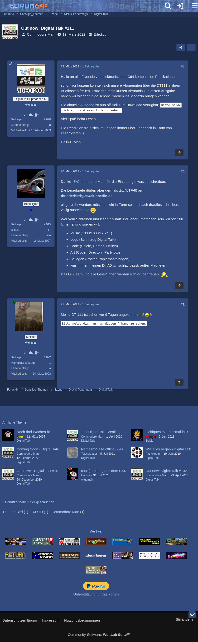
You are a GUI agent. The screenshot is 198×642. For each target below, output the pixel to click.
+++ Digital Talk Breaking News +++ (109, 432)
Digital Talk (23, 440)
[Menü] (192, 6)
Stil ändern (184, 619)
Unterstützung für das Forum (96, 594)
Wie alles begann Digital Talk (168, 449)
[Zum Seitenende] (192, 614)
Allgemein (87, 479)
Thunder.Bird (12, 512)
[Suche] (168, 6)
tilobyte (85, 475)
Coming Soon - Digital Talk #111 (42, 449)
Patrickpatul (152, 453)
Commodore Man (40, 34)
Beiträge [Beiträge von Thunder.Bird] (16, 224)
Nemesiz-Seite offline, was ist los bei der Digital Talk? (123, 449)
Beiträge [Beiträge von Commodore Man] (16, 119)
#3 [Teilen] (183, 304)
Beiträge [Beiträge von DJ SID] (16, 357)
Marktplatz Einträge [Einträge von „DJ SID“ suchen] (23, 362)
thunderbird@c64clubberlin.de (86, 196)
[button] (191, 47)
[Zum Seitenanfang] (179, 152)
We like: (96, 531)
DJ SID (37, 512)
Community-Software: (99, 635)
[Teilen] (180, 47)
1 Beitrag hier (90, 66)
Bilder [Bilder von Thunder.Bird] (14, 229)
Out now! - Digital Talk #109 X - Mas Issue (50, 471)
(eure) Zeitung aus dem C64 (103, 471)
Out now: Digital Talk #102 (166, 471)
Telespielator (89, 453)
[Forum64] (87, 6)
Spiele (149, 440)
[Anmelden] (180, 6)
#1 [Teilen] (183, 67)
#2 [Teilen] (183, 172)
